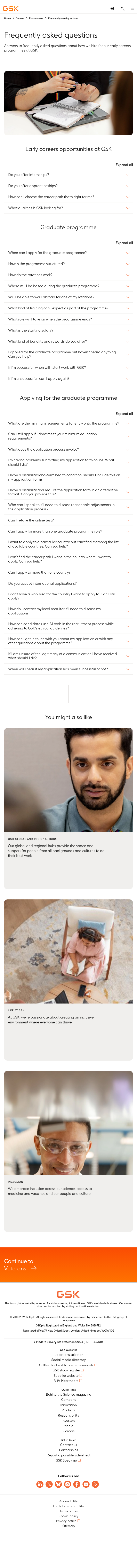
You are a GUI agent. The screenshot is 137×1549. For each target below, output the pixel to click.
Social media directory (68, 1360)
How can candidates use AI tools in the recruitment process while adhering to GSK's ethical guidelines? (61, 626)
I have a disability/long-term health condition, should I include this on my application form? (64, 477)
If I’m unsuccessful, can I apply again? (38, 379)
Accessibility (68, 1501)
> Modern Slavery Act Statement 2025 (68, 1341)
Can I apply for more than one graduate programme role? (55, 531)
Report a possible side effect (68, 1455)
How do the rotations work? (30, 275)
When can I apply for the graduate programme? (47, 253)
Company (68, 1399)
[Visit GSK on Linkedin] (39, 1484)
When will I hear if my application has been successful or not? (58, 669)
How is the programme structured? (36, 264)
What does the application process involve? (43, 449)
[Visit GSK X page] (49, 1484)
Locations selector (69, 1355)
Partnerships (68, 1450)
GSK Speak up (66, 1460)
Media (68, 1426)
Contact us (68, 1445)
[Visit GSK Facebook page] (76, 1484)
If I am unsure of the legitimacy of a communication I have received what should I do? (62, 656)
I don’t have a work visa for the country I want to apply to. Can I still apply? (61, 596)
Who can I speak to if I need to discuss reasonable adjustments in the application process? (61, 507)
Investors (68, 1420)
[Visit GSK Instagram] (67, 1484)
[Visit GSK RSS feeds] (95, 1484)
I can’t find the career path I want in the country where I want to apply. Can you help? (59, 559)
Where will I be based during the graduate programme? (53, 286)
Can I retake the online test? (31, 520)
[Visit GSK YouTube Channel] (86, 1484)
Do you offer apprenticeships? (33, 186)
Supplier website (66, 1375)
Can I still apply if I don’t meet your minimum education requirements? (52, 436)
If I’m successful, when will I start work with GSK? (47, 367)
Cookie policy (68, 1516)
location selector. (89, 1306)
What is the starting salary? (30, 330)
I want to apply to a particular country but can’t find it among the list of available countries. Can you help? (63, 544)
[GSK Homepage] (11, 8)
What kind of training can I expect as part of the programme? (58, 308)
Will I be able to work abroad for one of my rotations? (51, 297)
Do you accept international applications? (42, 583)
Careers (68, 1431)
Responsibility (68, 1415)
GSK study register (66, 1370)
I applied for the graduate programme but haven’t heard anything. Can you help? (62, 354)
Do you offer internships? (28, 175)
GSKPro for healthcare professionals (66, 1365)
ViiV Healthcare (66, 1381)
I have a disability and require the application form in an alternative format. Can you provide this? (63, 492)
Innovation (68, 1405)
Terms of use (68, 1511)
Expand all (124, 165)
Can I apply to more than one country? (39, 572)
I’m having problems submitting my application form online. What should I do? (61, 462)
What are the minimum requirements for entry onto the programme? (63, 423)
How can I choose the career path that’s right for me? (51, 197)
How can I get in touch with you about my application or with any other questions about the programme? (60, 641)
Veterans (68, 1265)
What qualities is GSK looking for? (35, 208)
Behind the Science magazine (68, 1394)
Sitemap (68, 1526)
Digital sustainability (68, 1506)
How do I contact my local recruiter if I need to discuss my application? (54, 611)
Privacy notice (66, 1521)
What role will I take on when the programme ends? (50, 319)
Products (68, 1410)
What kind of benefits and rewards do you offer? (47, 341)
